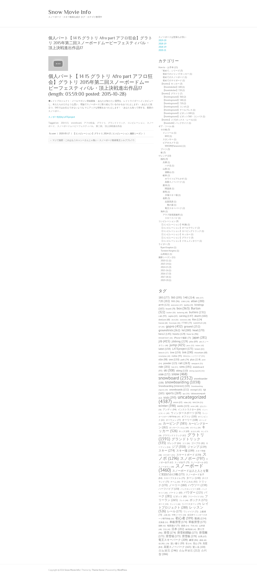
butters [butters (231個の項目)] (197, 312)
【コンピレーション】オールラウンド (179, 227)
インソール (168, 132)
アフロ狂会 (89, 122)
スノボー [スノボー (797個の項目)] (192, 458)
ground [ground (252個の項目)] (192, 326)
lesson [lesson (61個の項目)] (199, 349)
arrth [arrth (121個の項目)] (164, 304)
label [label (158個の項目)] (164, 348)
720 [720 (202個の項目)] (164, 301)
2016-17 (164, 273)
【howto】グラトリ (170, 93)
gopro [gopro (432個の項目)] (174, 326)
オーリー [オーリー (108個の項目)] (190, 419)
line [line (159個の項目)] (175, 352)
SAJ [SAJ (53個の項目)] (174, 367)
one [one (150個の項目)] (174, 359)
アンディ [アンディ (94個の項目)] (170, 409)
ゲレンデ (162, 155)
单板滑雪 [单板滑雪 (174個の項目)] (178, 522)
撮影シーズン (136, 133)
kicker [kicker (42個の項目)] (200, 345)
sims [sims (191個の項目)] (185, 367)
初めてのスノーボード (173, 77)
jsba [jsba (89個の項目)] (193, 341)
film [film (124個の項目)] (197, 319)
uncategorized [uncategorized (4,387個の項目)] (182, 399)
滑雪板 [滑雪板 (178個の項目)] (189, 536)
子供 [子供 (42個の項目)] (194, 526)
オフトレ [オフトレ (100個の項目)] (189, 416)
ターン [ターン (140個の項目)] (193, 478)
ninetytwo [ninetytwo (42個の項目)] (164, 356)
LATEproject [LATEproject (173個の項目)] (182, 349)
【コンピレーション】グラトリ (88, 133)
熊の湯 (170, 205)
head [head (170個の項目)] (198, 330)
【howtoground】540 (173, 100)
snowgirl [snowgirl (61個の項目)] (196, 389)
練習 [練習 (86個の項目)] (193, 539)
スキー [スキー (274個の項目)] (166, 450)
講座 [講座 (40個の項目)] (203, 540)
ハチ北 (168, 165)
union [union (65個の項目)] (177, 402)
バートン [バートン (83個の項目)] (175, 492)
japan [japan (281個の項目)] (199, 337)
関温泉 (168, 188)
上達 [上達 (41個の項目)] (166, 515)
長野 (165, 198)
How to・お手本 (166, 67)
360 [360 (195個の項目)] (176, 297)
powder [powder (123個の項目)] (170, 363)
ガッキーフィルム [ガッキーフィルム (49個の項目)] (179, 427)
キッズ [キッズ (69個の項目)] (184, 431)
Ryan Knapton (167, 247)
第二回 (99, 126)
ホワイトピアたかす (174, 178)
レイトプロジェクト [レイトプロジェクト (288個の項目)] (183, 505)
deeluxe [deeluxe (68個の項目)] (164, 319)
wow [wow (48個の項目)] (194, 406)
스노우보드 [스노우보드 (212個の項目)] (189, 550)
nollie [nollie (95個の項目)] (177, 355)
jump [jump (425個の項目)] (177, 345)
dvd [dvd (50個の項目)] (174, 319)
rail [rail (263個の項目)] (184, 363)
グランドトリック (116, 122)
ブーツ (164, 149)
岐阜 (165, 175)
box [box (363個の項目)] (183, 308)
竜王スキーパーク (173, 208)
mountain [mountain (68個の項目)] (200, 352)
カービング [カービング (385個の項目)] (175, 423)
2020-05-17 (64, 133)
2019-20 (162, 40)
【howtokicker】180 (172, 87)
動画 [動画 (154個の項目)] (200, 518)
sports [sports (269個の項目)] (173, 393)
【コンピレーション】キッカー (175, 234)
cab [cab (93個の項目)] (162, 316)
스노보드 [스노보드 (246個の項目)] (168, 550)
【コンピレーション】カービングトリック (181, 231)
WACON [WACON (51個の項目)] (198, 402)
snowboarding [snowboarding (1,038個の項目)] (182, 382)
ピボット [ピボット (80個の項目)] (180, 496)
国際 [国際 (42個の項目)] (162, 526)
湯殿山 (168, 172)
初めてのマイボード (172, 80)
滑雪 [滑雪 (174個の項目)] (170, 532)
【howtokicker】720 (172, 90)
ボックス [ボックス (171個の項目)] (198, 500)
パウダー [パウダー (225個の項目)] (193, 492)
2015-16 (164, 270)
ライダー (162, 244)
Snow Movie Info (69, 12)
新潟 (165, 185)
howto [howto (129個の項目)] (179, 333)
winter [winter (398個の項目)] (167, 406)
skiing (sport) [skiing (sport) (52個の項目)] (197, 371)
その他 (164, 129)
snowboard (76, 122)
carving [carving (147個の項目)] (186, 315)
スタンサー (168, 139)
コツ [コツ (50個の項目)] (186, 443)
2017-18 (164, 277)
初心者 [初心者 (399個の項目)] (184, 518)
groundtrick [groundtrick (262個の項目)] (169, 330)
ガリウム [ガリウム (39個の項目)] (195, 428)
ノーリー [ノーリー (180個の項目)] (178, 485)
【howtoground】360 (173, 96)
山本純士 (165, 254)
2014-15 (65, 122)
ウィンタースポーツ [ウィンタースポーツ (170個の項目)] (186, 413)
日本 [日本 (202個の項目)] (178, 529)
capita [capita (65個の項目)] (173, 316)
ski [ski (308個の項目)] (169, 370)
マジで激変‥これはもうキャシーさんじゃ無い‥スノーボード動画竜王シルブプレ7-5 (92, 140)
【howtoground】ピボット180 (177, 113)
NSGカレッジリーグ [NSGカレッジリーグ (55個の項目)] (194, 356)
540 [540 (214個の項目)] (189, 297)
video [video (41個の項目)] (187, 402)
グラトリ (101, 122)
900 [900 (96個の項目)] (175, 301)
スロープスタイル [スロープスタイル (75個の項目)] (174, 478)
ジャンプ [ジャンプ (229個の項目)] (197, 447)
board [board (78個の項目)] (170, 308)
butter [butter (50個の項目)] (171, 312)
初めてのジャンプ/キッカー (176, 74)
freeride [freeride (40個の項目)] (163, 323)
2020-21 (162, 50)
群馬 (165, 191)
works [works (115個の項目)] (183, 406)
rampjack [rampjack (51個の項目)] (197, 363)
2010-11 (164, 260)
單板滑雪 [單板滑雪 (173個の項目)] (197, 522)
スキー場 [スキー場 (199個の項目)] (185, 450)
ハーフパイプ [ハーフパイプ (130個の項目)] (168, 488)
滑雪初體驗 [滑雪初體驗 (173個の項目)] (187, 532)
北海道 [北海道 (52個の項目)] (163, 522)
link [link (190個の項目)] (187, 352)
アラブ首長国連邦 (171, 214)
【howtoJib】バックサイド (175, 123)
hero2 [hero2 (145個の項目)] (164, 333)
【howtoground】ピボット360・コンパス (182, 116)
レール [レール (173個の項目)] (174, 511)
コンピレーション (136, 122)
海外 (163, 211)
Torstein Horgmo (168, 250)
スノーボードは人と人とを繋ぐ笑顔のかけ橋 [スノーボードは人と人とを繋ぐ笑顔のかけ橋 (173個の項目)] (183, 472)
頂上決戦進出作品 (113, 126)
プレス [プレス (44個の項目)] (183, 500)
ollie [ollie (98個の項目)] (163, 359)
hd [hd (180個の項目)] (186, 330)
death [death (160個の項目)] (201, 316)
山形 (165, 168)
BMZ (167, 136)
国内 (163, 159)
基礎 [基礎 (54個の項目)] (185, 525)
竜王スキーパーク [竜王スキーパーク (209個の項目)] (173, 540)
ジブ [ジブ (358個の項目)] (179, 447)
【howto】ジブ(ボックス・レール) (177, 119)
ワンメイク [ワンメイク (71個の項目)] (190, 511)
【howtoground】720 (173, 103)
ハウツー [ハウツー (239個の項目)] (197, 485)
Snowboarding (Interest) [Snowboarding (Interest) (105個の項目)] (174, 386)
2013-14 (164, 263)
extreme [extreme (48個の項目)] (185, 319)
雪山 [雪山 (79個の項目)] (197, 543)
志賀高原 (169, 201)
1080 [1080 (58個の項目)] (185, 301)
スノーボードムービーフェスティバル (75, 126)
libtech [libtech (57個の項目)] (163, 352)
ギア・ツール (164, 126)
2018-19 (162, 43)
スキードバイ (171, 218)
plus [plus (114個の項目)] (195, 359)
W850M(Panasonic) (174, 146)
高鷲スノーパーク (173, 182)
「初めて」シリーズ (170, 70)
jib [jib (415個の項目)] (164, 341)
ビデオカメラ (169, 142)
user (54, 133)
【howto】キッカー (170, 83)
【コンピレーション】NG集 (174, 224)
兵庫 (165, 162)
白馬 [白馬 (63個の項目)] (202, 536)
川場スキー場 (171, 195)
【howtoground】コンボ (174, 106)
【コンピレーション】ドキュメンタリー (180, 241)
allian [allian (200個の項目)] (197, 301)
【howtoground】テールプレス (177, 110)
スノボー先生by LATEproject (61, 117)
